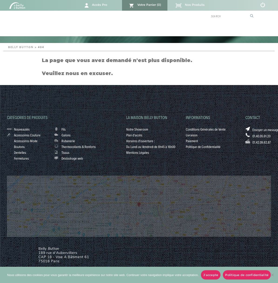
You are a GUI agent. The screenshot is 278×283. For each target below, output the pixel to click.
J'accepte (210, 275)
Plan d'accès (134, 135)
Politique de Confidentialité (203, 147)
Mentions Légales (137, 152)
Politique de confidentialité (246, 275)
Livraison (191, 135)
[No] (272, 275)
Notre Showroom (137, 129)
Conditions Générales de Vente (206, 129)
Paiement (192, 141)
